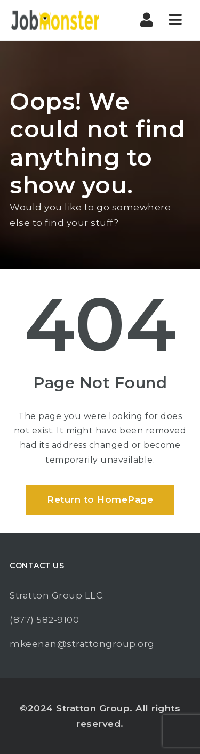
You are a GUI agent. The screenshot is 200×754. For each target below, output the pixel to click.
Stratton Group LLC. (57, 595)
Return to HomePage (100, 499)
